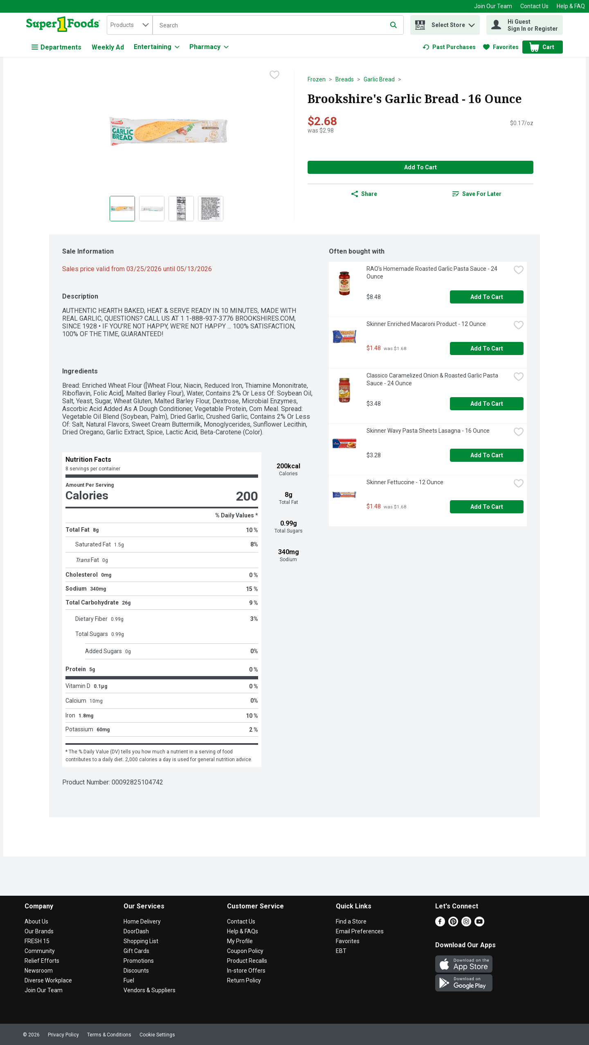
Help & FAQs (242, 931)
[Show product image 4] (210, 208)
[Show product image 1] (122, 208)
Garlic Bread (379, 79)
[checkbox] (274, 75)
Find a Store (351, 921)
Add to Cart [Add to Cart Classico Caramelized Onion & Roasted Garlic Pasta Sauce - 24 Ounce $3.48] (486, 403)
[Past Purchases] (449, 47)
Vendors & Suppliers (149, 990)
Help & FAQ (571, 6)
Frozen (317, 79)
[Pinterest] (453, 924)
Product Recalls (247, 960)
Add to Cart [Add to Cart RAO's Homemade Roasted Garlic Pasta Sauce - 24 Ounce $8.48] (486, 297)
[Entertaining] (157, 47)
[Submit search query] (393, 24)
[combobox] (130, 25)
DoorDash (136, 931)
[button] (471, 23)
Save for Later (476, 194)
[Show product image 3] (181, 208)
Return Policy (244, 980)
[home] (64, 25)
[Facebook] (440, 924)
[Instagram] (466, 924)
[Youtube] (479, 924)
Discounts (136, 970)
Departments (56, 47)
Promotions (139, 960)
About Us (36, 921)
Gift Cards (136, 951)
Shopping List (141, 941)
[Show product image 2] (151, 208)
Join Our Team (493, 6)
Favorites (348, 941)
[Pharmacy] (209, 47)
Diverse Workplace (48, 980)
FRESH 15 (37, 941)
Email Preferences (360, 931)
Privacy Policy (63, 1035)
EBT (341, 951)
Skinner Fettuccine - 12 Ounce (404, 482)
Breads (344, 79)
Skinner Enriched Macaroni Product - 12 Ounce (426, 324)
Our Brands (39, 931)
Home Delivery (142, 921)
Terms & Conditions (109, 1035)
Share (364, 194)
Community (40, 951)
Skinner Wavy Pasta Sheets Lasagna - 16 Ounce (428, 430)
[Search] (278, 25)
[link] (449, 47)
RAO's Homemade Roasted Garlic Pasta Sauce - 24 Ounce (432, 272)
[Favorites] (500, 47)
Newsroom (39, 970)
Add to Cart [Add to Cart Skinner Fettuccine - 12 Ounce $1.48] (486, 506)
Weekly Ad (108, 47)
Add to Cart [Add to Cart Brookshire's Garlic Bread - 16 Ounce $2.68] (420, 167)
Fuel (129, 980)
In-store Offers (246, 970)
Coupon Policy (245, 951)
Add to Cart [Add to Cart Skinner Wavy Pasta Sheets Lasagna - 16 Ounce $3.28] (486, 455)
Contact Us (534, 6)
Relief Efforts (42, 960)
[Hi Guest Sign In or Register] (524, 25)
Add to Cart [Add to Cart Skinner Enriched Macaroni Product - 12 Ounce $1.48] (486, 348)
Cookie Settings (157, 1035)
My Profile (240, 941)
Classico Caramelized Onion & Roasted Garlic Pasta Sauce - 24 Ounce (432, 379)
